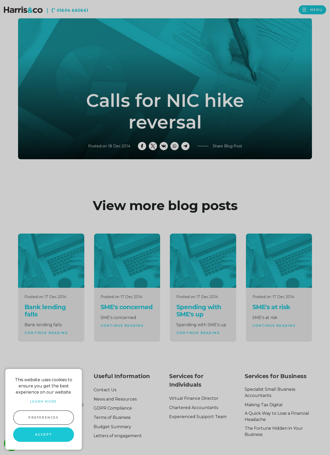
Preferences (43, 417)
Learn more (43, 401)
